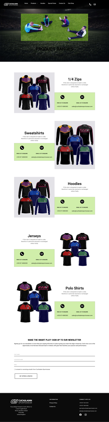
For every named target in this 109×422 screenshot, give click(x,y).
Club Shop (71, 3)
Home (26, 3)
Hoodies (42, 3)
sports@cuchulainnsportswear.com (88, 408)
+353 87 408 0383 (83, 405)
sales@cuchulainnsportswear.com (88, 411)
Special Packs (52, 3)
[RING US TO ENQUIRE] (62, 97)
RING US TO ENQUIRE (62, 103)
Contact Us (62, 3)
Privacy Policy (53, 403)
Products (34, 3)
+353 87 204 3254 (83, 402)
